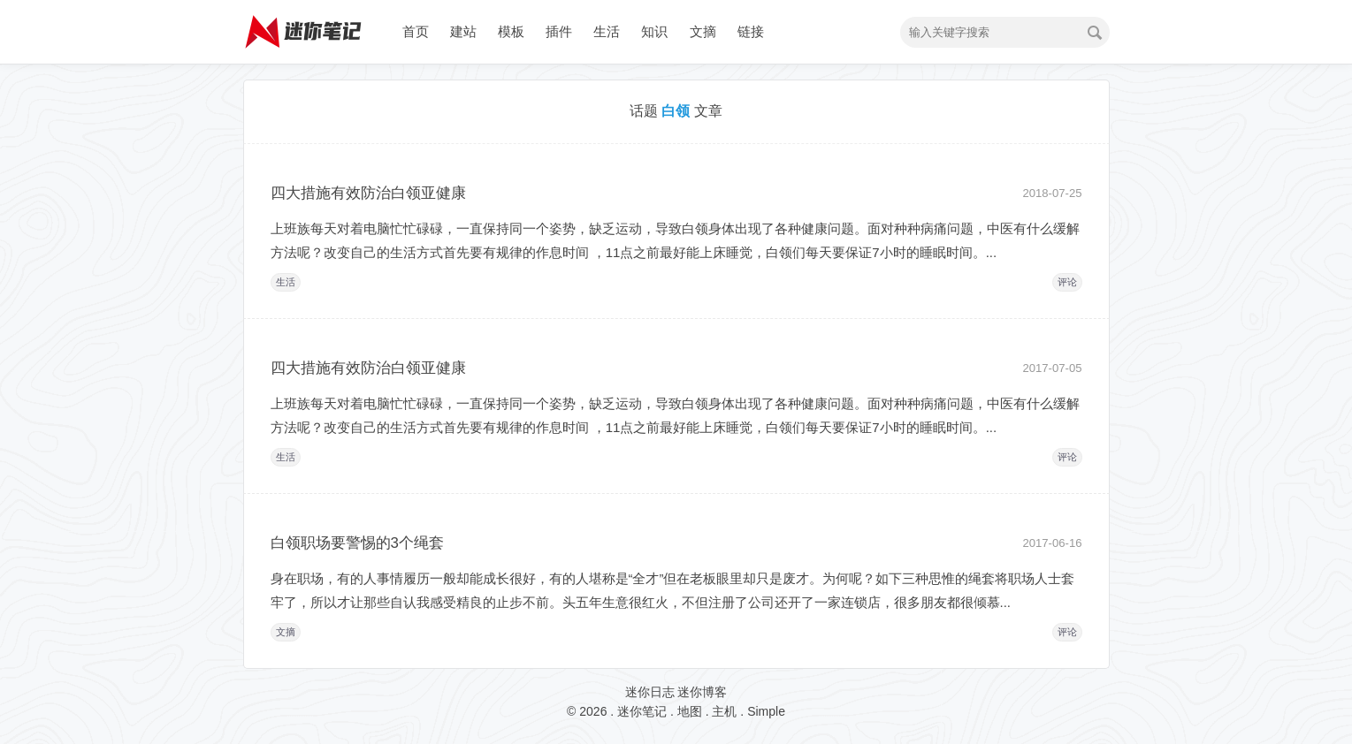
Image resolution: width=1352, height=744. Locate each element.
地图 (689, 711)
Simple (766, 711)
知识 (654, 31)
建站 (463, 31)
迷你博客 (702, 692)
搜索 (1094, 32)
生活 (606, 31)
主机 (724, 711)
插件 (559, 31)
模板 (511, 31)
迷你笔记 (642, 711)
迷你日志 (650, 692)
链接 (750, 31)
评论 (1067, 282)
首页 (415, 31)
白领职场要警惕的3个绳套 (357, 543)
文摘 (703, 31)
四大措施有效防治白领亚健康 (368, 193)
